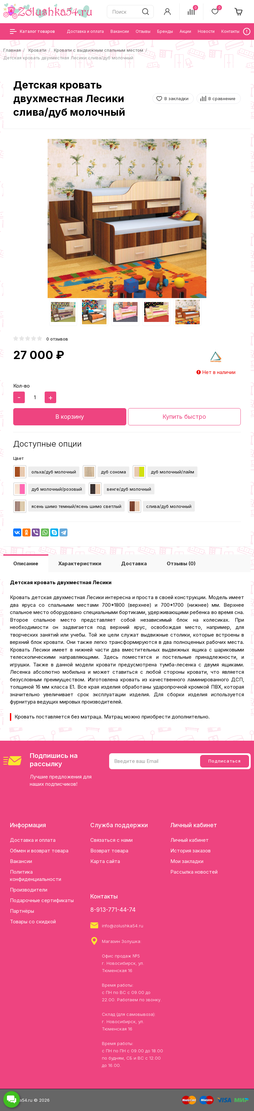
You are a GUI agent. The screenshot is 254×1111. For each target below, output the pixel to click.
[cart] (239, 11)
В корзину (69, 416)
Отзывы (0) (181, 563)
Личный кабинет (189, 840)
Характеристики (79, 563)
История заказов (190, 850)
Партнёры (22, 911)
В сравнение (221, 98)
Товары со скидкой (33, 921)
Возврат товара (109, 850)
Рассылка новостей (194, 872)
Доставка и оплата (33, 840)
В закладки (176, 98)
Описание (25, 563)
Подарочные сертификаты (42, 900)
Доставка (134, 563)
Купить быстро (184, 416)
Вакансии (21, 861)
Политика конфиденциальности (35, 875)
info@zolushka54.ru (122, 925)
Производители (28, 890)
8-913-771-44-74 (113, 909)
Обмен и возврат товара (39, 850)
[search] (145, 11)
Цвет (18, 458)
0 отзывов (57, 338)
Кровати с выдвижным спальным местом (98, 50)
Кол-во (21, 386)
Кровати (37, 50)
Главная (12, 50)
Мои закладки (186, 861)
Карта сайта (105, 861)
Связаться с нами (111, 840)
